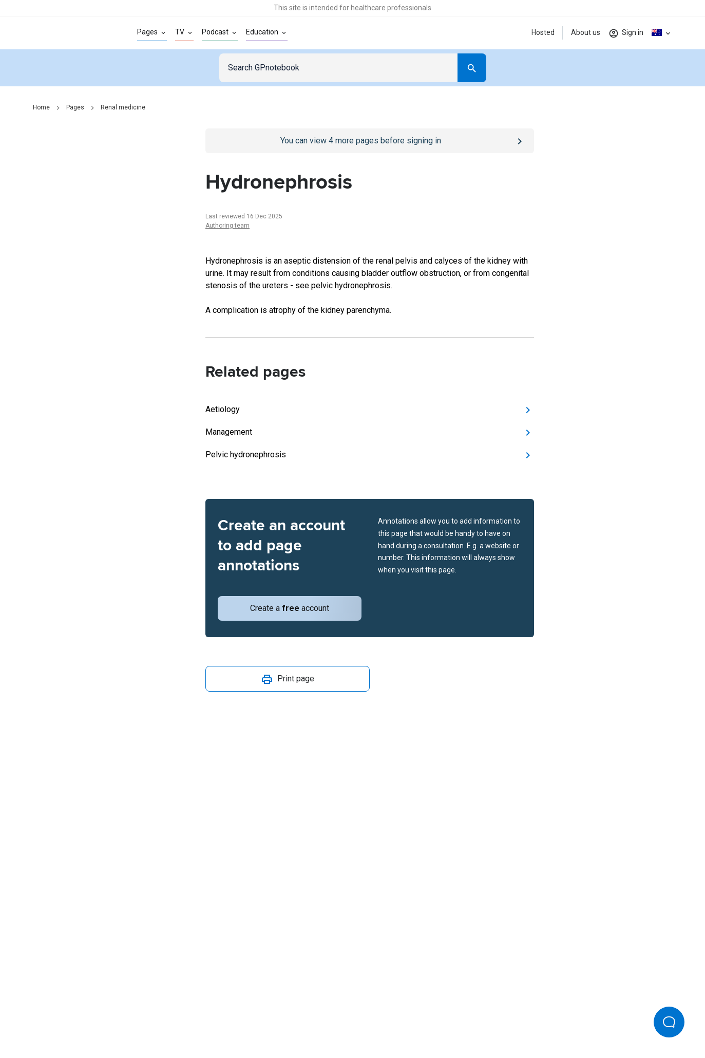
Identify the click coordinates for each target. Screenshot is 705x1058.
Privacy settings (461, 1016)
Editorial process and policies (376, 1016)
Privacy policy (240, 1016)
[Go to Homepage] (68, 33)
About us (585, 32)
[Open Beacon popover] (669, 1022)
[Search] (472, 67)
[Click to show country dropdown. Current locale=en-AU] (662, 32)
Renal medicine (123, 107)
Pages (75, 107)
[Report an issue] (369, 732)
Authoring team (227, 225)
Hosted (543, 32)
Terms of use (296, 1016)
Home (41, 107)
